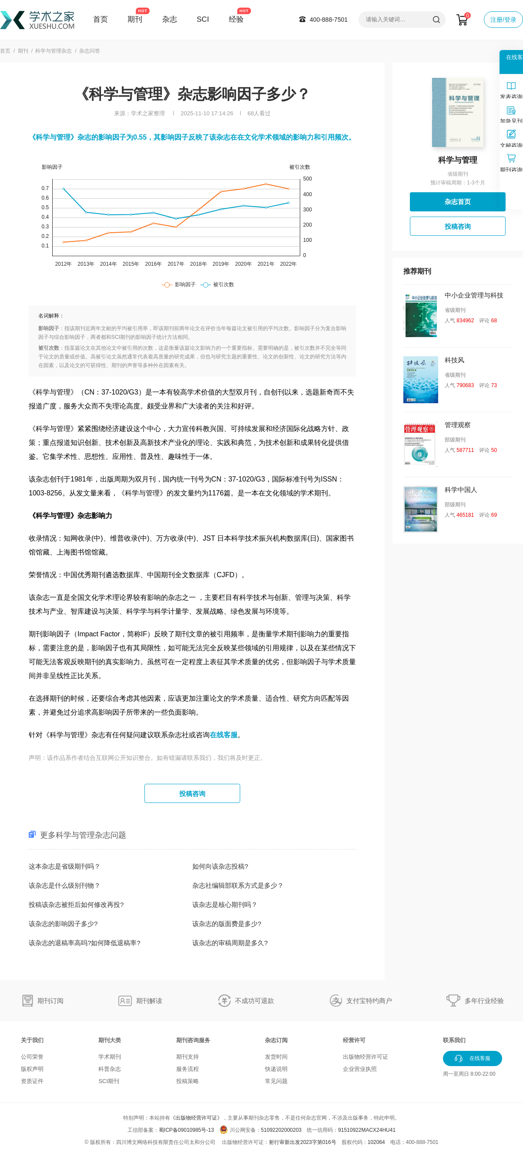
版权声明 (32, 1069)
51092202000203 (281, 1130)
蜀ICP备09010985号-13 (186, 1130)
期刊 (134, 19)
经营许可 (354, 1040)
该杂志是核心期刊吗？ (225, 904)
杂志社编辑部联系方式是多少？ (238, 885)
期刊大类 (109, 1040)
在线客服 (224, 735)
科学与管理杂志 (53, 51)
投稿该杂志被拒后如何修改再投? (76, 904)
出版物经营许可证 (365, 1056)
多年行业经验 (484, 1000)
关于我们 (32, 1040)
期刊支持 (187, 1056)
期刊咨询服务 (193, 1040)
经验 (236, 19)
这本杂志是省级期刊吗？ (65, 866)
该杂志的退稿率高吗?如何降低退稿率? (85, 942)
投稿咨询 (192, 793)
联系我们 (454, 1040)
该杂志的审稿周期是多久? (230, 942)
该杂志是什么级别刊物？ (65, 885)
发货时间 (276, 1056)
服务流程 (187, 1069)
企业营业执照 (360, 1069)
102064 (376, 1142)
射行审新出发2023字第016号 (302, 1142)
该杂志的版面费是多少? (226, 923)
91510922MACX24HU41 (367, 1130)
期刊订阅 (50, 1000)
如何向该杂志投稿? (220, 866)
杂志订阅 (276, 1040)
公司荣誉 (32, 1056)
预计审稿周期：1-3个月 (457, 183)
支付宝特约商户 (369, 1000)
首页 (100, 19)
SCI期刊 (108, 1081)
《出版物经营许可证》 (196, 1118)
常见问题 (276, 1081)
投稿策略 (187, 1081)
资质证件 (32, 1081)
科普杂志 (109, 1069)
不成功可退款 (254, 1000)
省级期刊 (457, 174)
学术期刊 (109, 1056)
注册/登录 (503, 19)
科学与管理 (457, 160)
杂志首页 (458, 201)
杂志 (169, 19)
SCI (203, 19)
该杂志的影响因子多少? (63, 923)
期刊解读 (149, 1000)
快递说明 (276, 1069)
